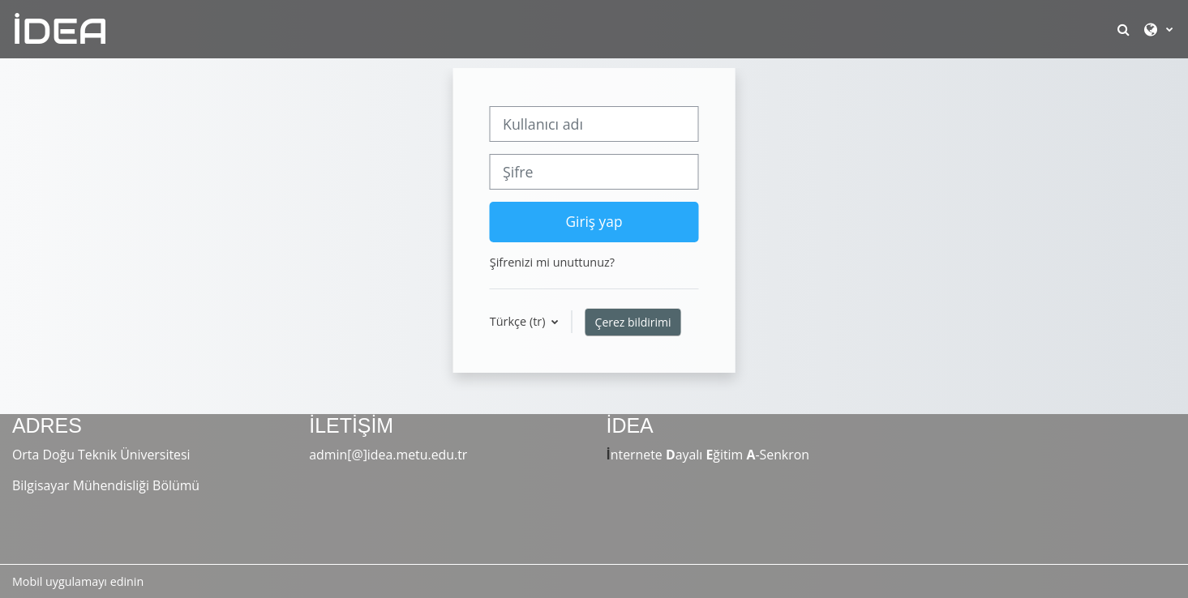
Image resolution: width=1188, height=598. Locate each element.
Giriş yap (593, 221)
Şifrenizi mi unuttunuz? (552, 262)
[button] (1125, 29)
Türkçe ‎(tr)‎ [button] (519, 321)
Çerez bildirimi (633, 322)
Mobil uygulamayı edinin (78, 581)
